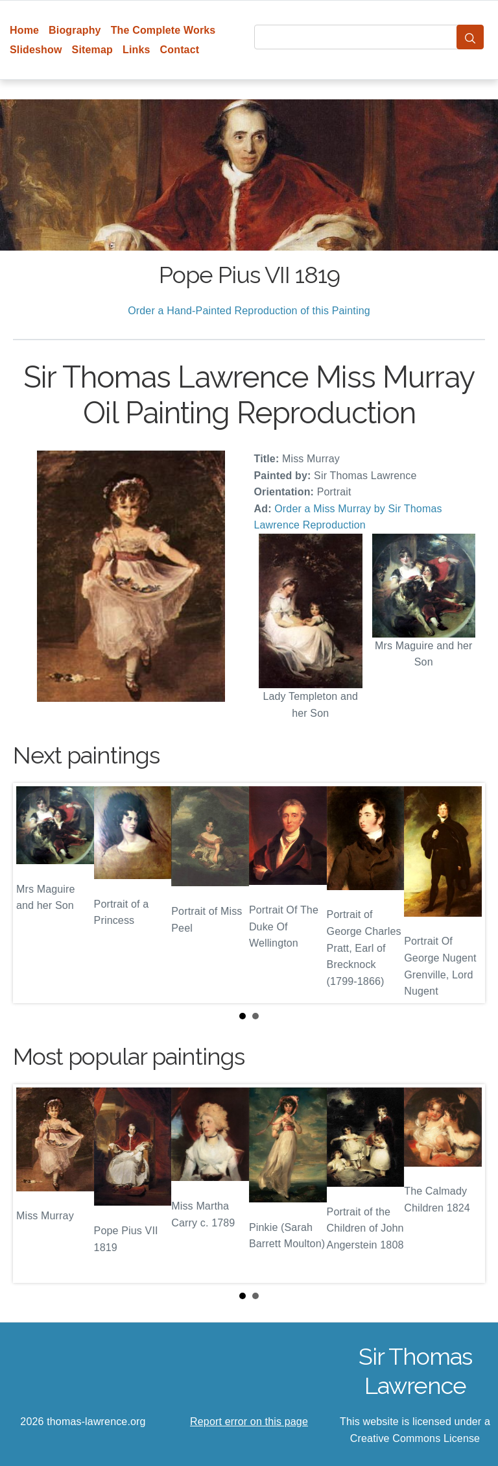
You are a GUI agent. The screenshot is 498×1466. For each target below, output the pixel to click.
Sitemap (92, 49)
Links (136, 49)
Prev (33, 893)
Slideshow (36, 49)
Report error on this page (249, 1421)
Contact (180, 49)
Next (465, 893)
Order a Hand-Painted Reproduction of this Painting (249, 310)
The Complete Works (163, 30)
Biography (75, 30)
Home (24, 30)
